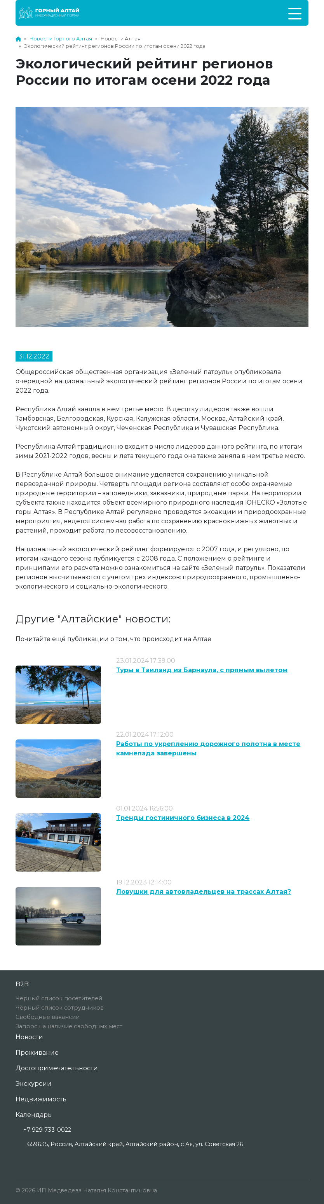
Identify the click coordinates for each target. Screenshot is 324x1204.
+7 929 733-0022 (47, 1129)
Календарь (34, 1114)
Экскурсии (34, 1083)
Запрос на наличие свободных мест (69, 1026)
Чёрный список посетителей (59, 998)
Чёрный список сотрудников (60, 1008)
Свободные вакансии (48, 1017)
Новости (29, 1037)
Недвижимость (41, 1099)
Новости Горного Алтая (61, 39)
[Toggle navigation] (294, 13)
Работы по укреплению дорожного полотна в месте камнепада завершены (208, 748)
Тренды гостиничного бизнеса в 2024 (182, 817)
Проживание (37, 1052)
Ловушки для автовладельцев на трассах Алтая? (203, 891)
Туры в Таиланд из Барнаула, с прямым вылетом (201, 670)
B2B (22, 984)
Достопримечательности (57, 1068)
